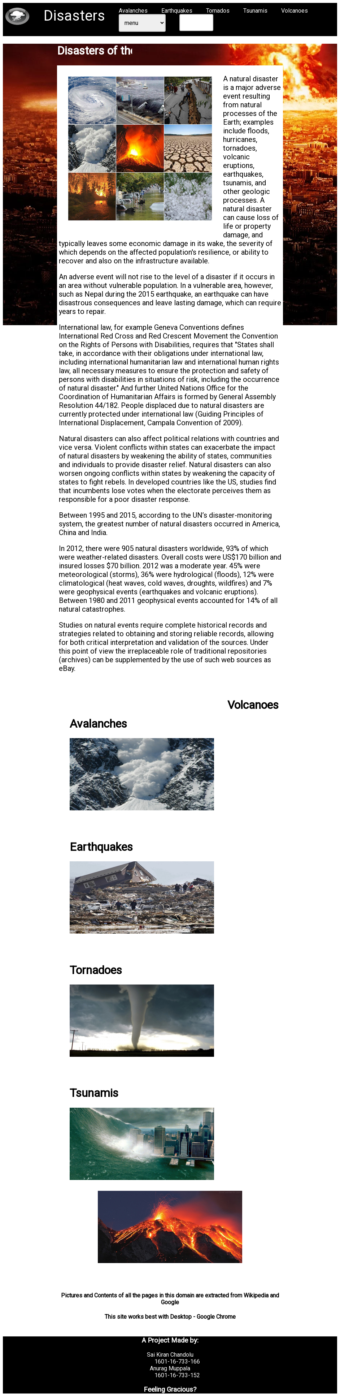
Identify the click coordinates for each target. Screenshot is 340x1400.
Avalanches (133, 10)
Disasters (74, 15)
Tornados (218, 10)
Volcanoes (294, 10)
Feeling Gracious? (170, 1389)
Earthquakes (176, 10)
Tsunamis (255, 10)
